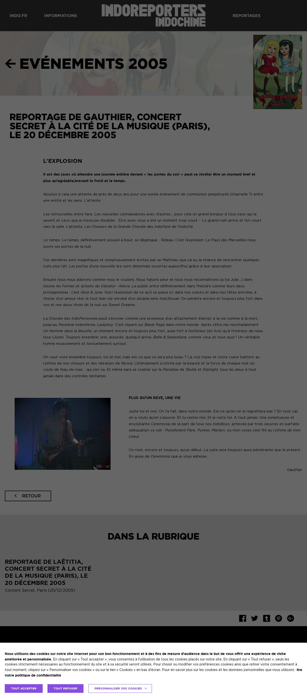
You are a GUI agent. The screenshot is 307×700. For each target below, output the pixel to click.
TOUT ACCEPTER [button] (23, 688)
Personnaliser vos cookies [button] (118, 688)
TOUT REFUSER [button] (65, 688)
